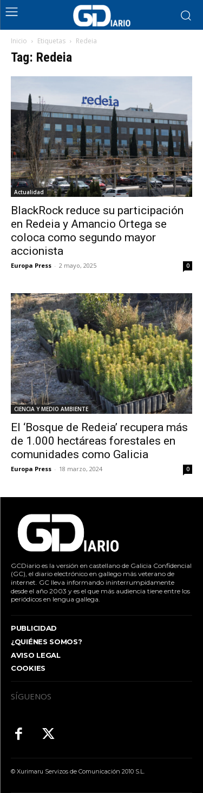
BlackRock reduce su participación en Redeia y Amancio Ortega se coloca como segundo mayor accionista (97, 230)
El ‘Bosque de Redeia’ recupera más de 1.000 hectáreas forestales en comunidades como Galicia (99, 441)
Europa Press (31, 265)
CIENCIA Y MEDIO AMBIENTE (51, 409)
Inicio (19, 40)
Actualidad (29, 192)
